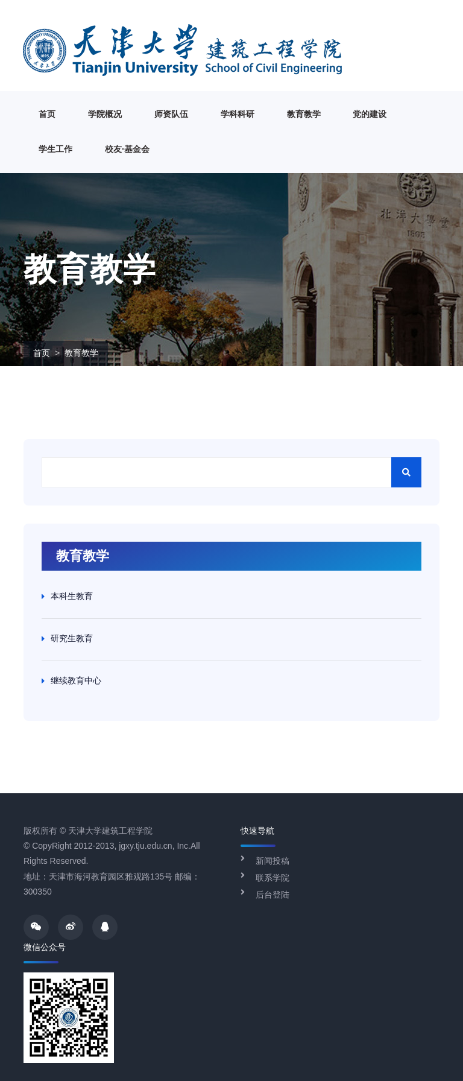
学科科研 (237, 114)
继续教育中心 (76, 680)
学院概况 (105, 114)
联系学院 (272, 878)
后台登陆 (272, 894)
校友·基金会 (127, 149)
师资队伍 (171, 114)
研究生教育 (72, 638)
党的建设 (369, 114)
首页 (47, 114)
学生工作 (55, 149)
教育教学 (304, 114)
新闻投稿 (272, 861)
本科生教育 (72, 596)
